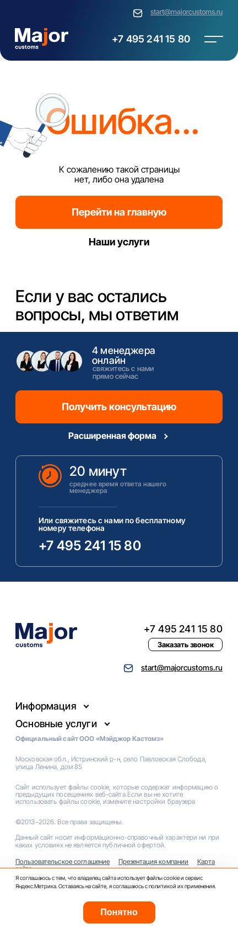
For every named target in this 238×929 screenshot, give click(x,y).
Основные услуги (56, 723)
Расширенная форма (112, 435)
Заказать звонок (186, 644)
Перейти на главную (119, 212)
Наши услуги (119, 242)
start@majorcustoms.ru (186, 11)
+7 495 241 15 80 (151, 39)
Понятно (119, 912)
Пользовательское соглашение (62, 861)
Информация (45, 706)
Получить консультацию (119, 406)
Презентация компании (153, 861)
